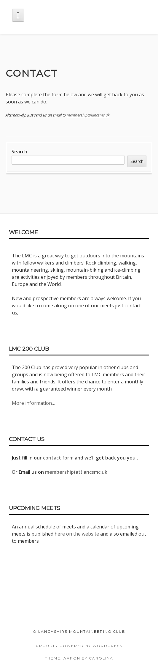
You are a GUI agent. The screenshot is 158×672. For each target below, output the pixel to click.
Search (19, 151)
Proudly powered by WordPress (79, 645)
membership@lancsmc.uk (88, 115)
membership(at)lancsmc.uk (76, 472)
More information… (33, 403)
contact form (58, 457)
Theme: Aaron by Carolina (79, 658)
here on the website (77, 534)
